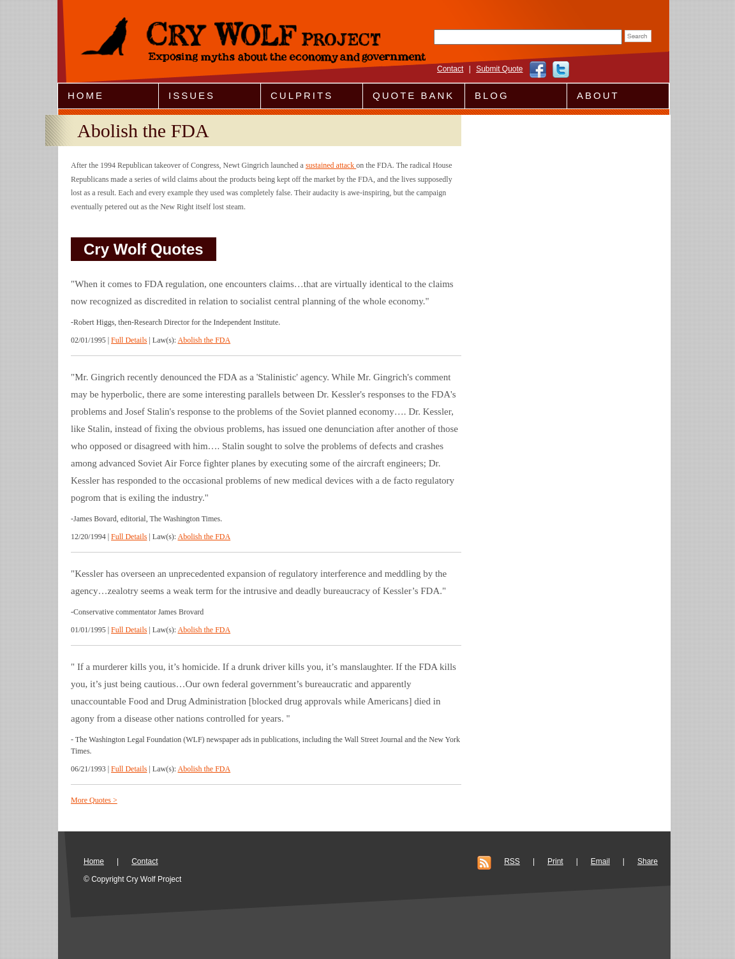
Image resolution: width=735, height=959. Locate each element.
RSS (512, 861)
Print (555, 861)
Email (600, 861)
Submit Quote (499, 68)
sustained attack (331, 165)
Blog (492, 95)
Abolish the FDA (203, 340)
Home (86, 95)
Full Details (129, 340)
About (598, 95)
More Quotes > (94, 800)
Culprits (302, 95)
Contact (450, 68)
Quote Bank (413, 95)
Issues (191, 95)
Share (647, 861)
